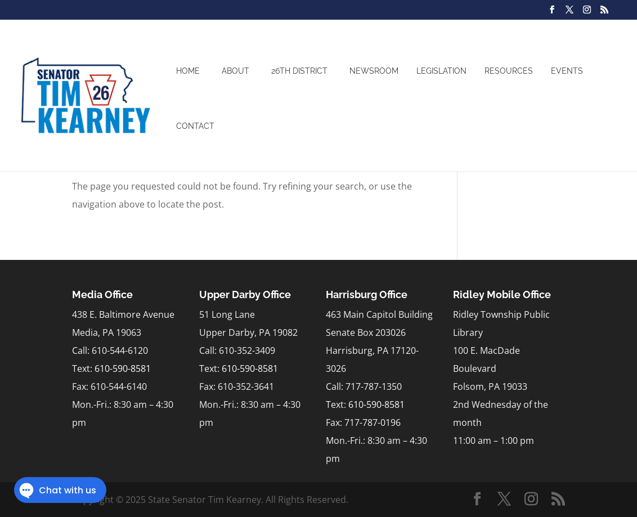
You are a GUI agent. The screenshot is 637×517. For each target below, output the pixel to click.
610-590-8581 (123, 368)
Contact (195, 126)
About (235, 70)
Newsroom (373, 70)
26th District (299, 70)
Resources (509, 70)
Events (567, 70)
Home (188, 70)
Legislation (441, 70)
